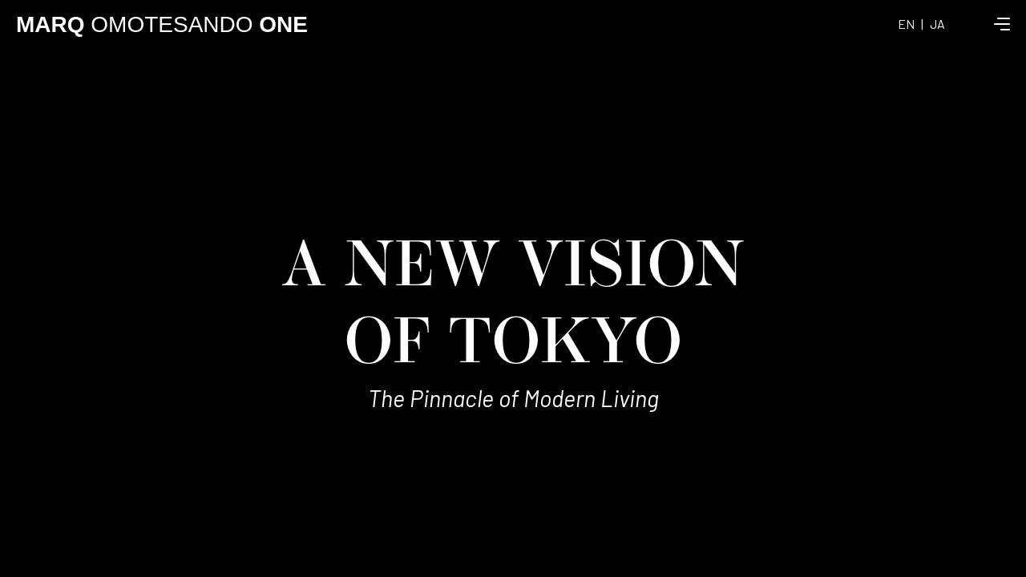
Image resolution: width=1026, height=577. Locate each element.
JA (937, 23)
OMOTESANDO (162, 24)
